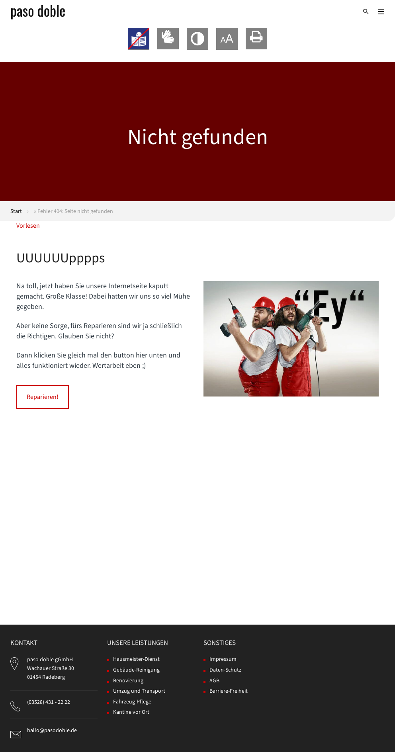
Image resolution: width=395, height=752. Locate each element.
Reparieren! (43, 397)
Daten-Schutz (225, 670)
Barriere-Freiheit (228, 691)
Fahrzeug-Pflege (132, 702)
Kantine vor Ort (131, 712)
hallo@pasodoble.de (52, 730)
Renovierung (128, 681)
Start (16, 211)
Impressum (223, 659)
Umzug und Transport (139, 691)
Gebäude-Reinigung (136, 670)
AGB (214, 681)
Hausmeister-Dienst (136, 659)
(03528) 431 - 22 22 (48, 702)
